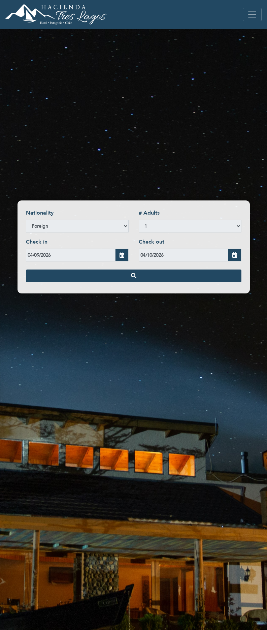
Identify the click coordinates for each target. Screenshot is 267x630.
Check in (36, 242)
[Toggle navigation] (252, 14)
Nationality (40, 213)
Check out (151, 242)
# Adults (149, 213)
